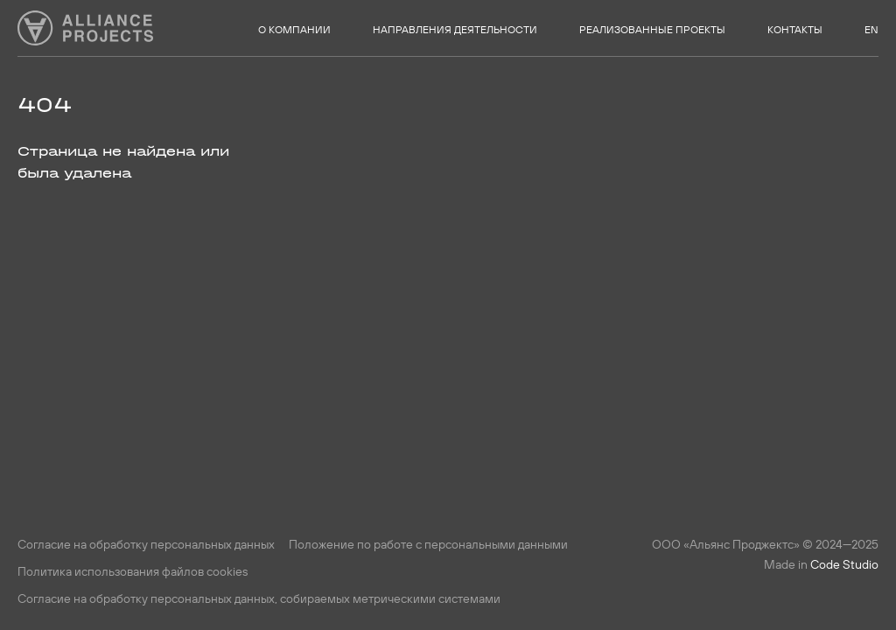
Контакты (794, 29)
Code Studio (844, 564)
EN (871, 29)
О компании (294, 29)
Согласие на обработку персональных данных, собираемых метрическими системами (259, 598)
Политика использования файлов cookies (133, 571)
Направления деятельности (455, 29)
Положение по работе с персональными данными (428, 544)
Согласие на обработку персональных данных (146, 544)
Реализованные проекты (652, 29)
